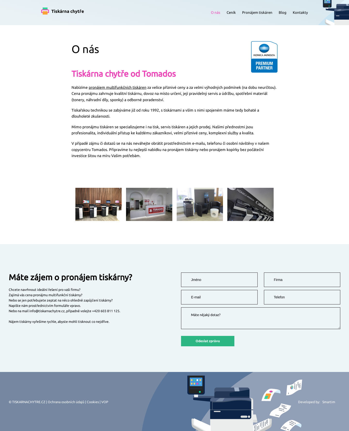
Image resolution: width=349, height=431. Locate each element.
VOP (104, 402)
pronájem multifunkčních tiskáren (117, 87)
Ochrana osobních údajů (66, 402)
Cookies (93, 402)
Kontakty (300, 12)
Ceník (231, 12)
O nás (215, 12)
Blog (282, 12)
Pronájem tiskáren (257, 12)
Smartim (328, 402)
